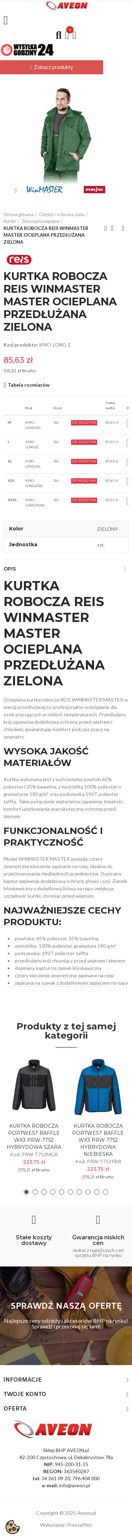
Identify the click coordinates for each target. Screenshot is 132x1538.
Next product (123, 228)
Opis (10, 569)
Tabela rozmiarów (29, 385)
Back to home (114, 228)
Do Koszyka (84, 422)
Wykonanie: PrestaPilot (66, 1525)
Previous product (105, 228)
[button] (51, 67)
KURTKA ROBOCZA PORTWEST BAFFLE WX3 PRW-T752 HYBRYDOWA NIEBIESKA (98, 1140)
